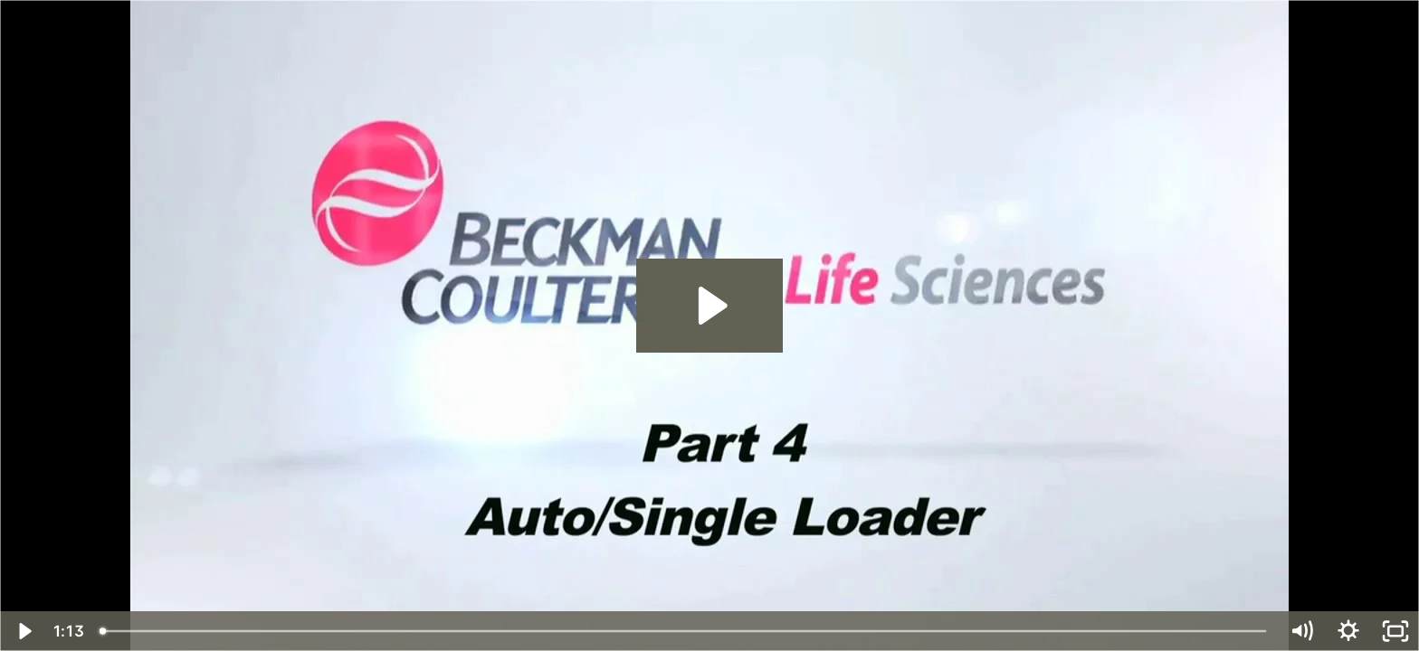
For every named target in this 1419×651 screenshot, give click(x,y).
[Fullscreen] (1395, 631)
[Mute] (1301, 631)
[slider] (684, 631)
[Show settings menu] (1348, 631)
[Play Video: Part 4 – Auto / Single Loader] (710, 306)
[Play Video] (23, 631)
